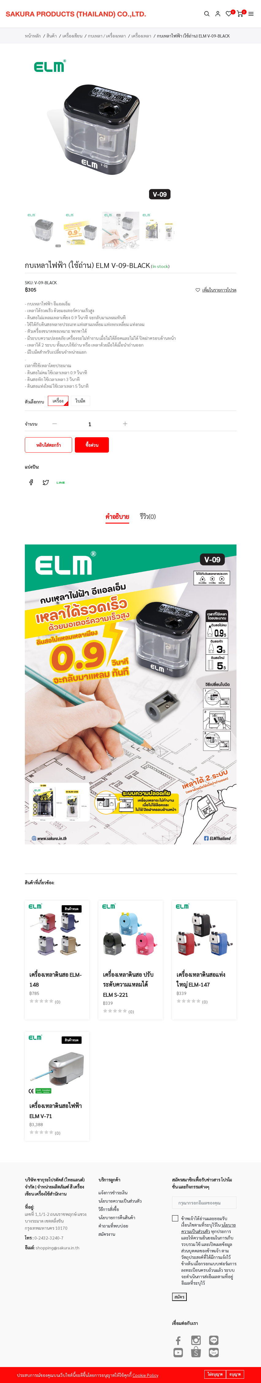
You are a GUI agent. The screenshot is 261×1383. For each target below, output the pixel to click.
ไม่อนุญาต (215, 1374)
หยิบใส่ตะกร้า (48, 445)
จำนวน (31, 424)
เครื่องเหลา (141, 35)
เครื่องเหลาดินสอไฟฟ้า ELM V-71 (55, 1110)
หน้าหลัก (33, 35)
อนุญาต (235, 1374)
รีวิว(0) (148, 517)
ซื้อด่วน (92, 445)
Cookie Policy (145, 1375)
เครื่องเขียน (72, 35)
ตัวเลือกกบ (34, 401)
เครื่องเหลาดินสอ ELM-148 (55, 979)
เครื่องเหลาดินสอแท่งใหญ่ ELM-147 (201, 979)
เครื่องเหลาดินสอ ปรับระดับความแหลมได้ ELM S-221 (128, 984)
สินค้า (52, 35)
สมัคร (179, 1296)
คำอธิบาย (117, 517)
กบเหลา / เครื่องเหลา (107, 35)
